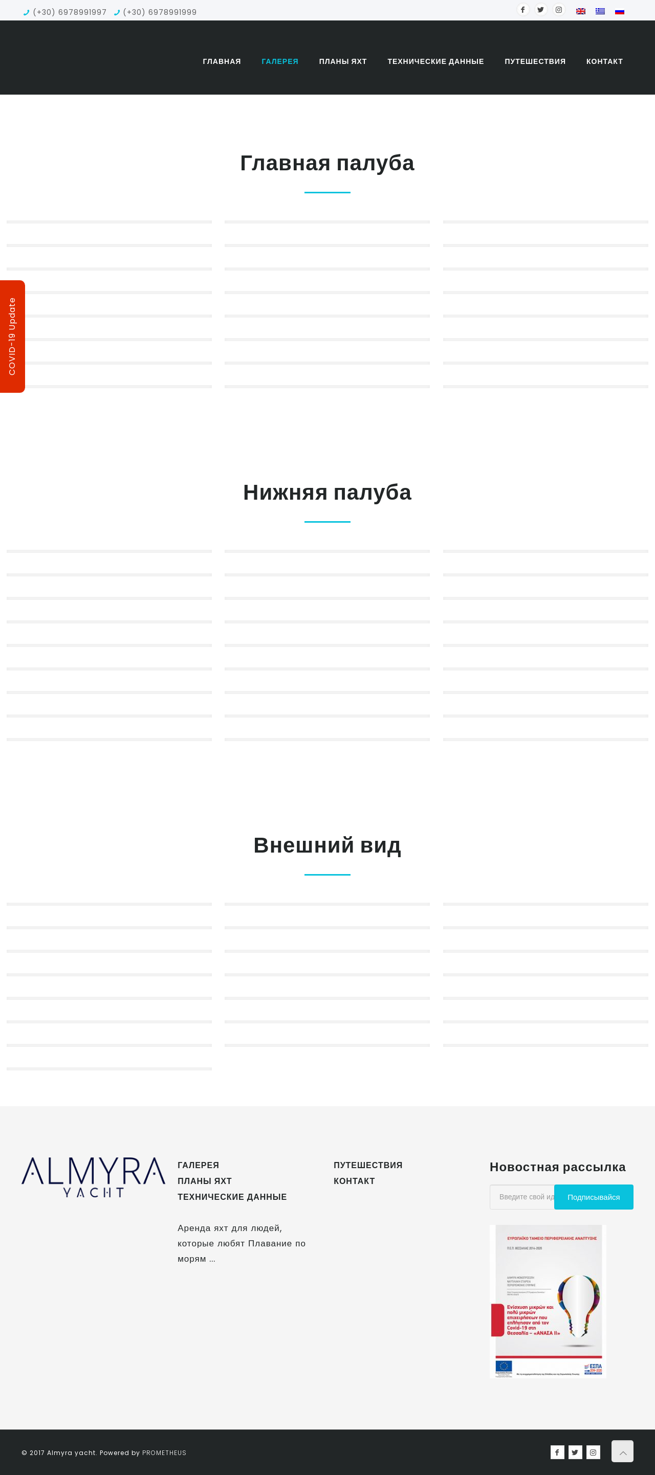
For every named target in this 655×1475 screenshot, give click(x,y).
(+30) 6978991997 (70, 12)
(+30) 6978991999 (160, 12)
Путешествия (368, 1165)
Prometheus (164, 1452)
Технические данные (232, 1197)
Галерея (199, 1165)
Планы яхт (205, 1181)
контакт (354, 1181)
